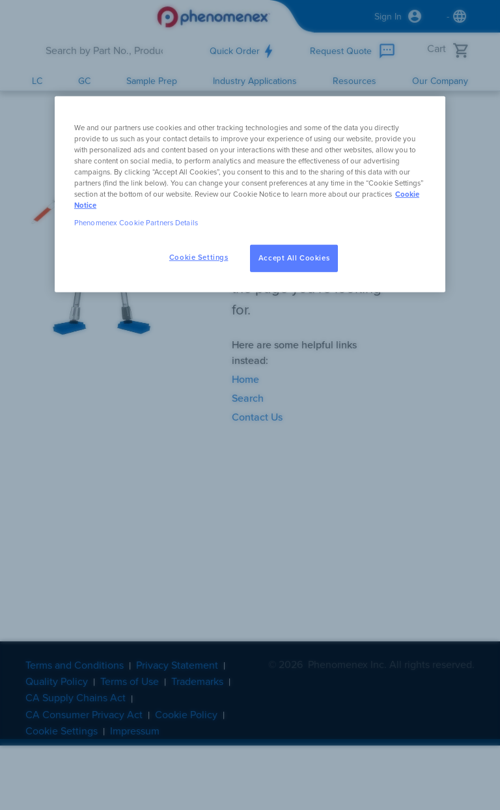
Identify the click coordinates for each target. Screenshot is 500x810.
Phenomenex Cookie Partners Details (136, 223)
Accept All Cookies (293, 258)
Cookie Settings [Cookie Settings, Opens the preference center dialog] (199, 257)
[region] (250, 194)
